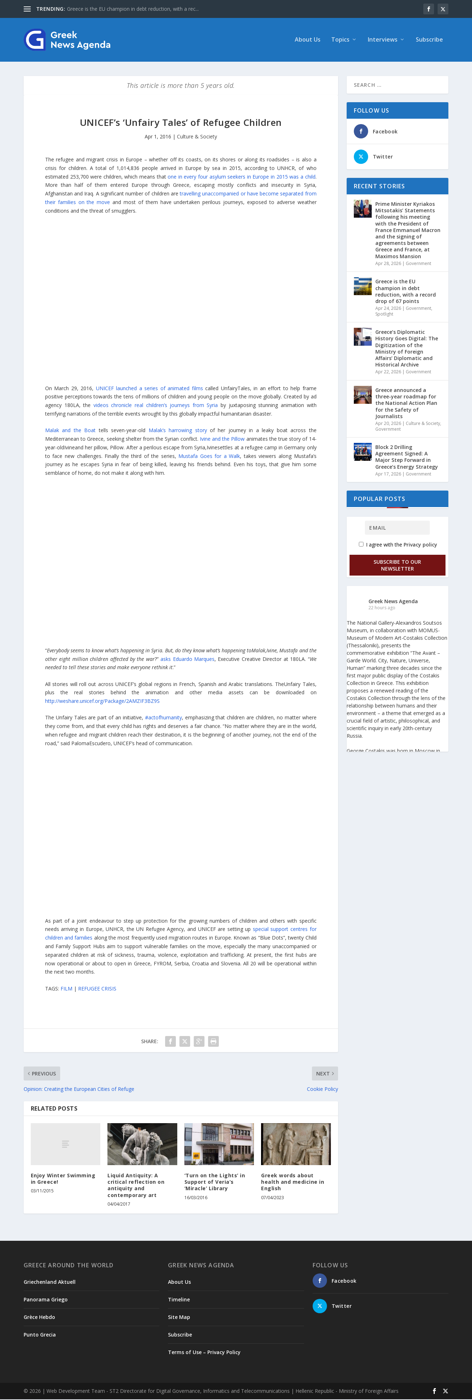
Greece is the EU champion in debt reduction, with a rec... (133, 8)
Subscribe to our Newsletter (397, 566)
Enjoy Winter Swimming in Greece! (63, 1179)
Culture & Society (197, 137)
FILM (66, 989)
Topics (340, 40)
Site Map (179, 1317)
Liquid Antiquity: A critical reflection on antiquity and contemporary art (135, 1186)
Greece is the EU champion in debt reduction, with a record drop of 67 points (405, 292)
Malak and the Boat (72, 430)
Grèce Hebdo (39, 1317)
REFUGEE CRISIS (97, 989)
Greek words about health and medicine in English (292, 1182)
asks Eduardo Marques (187, 659)
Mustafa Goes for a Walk (209, 456)
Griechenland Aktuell (50, 1282)
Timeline (179, 1300)
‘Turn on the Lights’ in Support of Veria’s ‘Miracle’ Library (214, 1182)
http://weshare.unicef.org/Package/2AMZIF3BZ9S (102, 701)
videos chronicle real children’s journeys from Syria (155, 405)
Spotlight (384, 315)
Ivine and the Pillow (222, 439)
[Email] (397, 528)
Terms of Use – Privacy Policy (204, 1352)
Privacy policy (420, 545)
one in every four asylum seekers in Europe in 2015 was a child (241, 177)
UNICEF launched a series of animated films (150, 389)
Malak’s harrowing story (179, 430)
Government (418, 264)
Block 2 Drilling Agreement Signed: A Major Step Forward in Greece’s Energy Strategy (406, 457)
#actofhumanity (163, 718)
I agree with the (398, 545)
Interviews (383, 40)
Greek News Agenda (393, 602)
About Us (308, 40)
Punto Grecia (40, 1335)
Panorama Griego (46, 1300)
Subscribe (429, 40)
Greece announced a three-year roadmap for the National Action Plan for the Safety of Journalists (406, 403)
